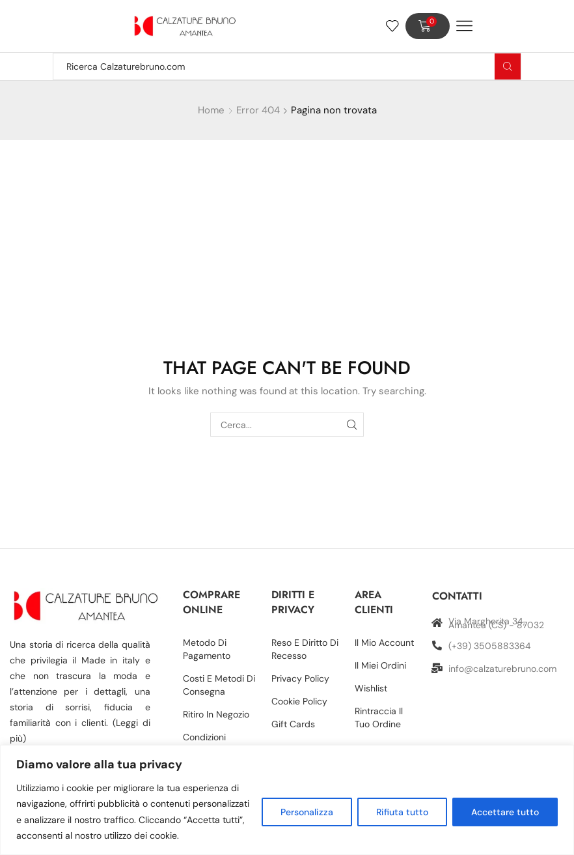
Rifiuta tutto (402, 812)
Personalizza (306, 812)
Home (211, 110)
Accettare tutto (505, 812)
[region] (287, 800)
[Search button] (508, 66)
